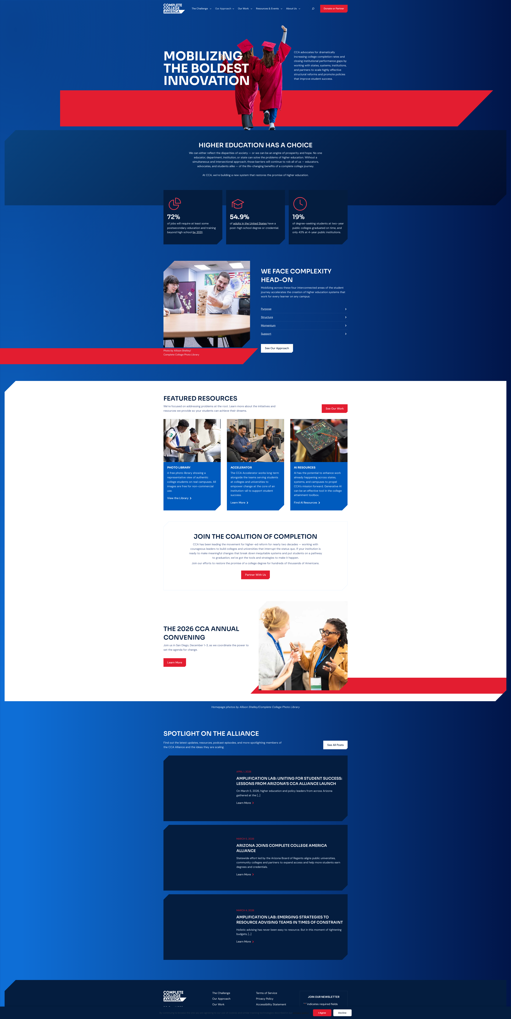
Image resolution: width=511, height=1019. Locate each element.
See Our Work (335, 408)
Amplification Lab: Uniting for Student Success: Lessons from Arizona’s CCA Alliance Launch (289, 781)
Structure (267, 317)
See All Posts (335, 745)
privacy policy (301, 1012)
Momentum (268, 325)
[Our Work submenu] (245, 8)
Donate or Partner (334, 8)
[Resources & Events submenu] (269, 8)
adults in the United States (250, 223)
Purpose (266, 309)
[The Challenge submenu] (201, 8)
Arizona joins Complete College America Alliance (281, 848)
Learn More (238, 502)
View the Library (177, 498)
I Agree (322, 1012)
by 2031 (197, 232)
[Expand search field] (313, 9)
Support (266, 334)
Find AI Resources (305, 502)
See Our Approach (277, 348)
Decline (342, 1012)
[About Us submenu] (293, 8)
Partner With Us (255, 575)
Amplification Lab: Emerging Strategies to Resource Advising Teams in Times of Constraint (289, 920)
